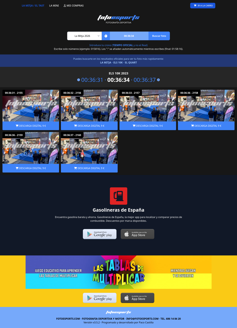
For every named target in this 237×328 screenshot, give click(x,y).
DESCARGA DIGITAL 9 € (31, 125)
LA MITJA (105, 62)
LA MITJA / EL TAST (33, 5)
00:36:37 (147, 80)
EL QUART (131, 62)
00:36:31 (90, 80)
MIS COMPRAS (74, 5)
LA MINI (54, 5)
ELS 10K (118, 62)
